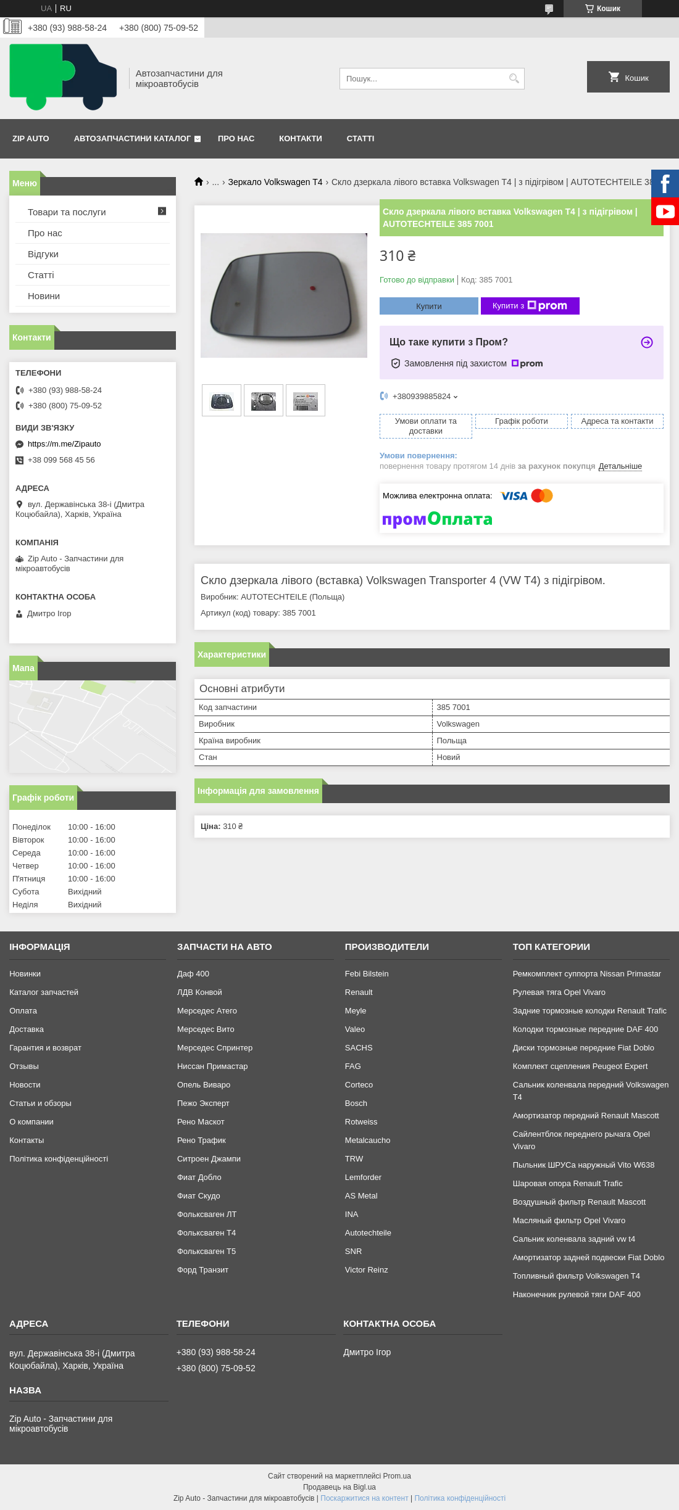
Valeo (355, 1029)
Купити (429, 306)
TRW (354, 1158)
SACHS (359, 1047)
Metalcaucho (368, 1140)
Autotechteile (368, 1232)
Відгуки (43, 254)
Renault (359, 992)
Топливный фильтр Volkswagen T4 (576, 1276)
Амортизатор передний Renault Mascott (586, 1115)
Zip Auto (30, 138)
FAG (353, 1066)
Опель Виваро (203, 1084)
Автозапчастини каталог (132, 138)
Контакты (26, 1140)
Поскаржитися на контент (364, 1498)
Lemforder (363, 1177)
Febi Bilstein (367, 973)
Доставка (26, 1029)
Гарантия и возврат (45, 1047)
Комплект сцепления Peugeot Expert (580, 1066)
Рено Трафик (201, 1140)
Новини (44, 296)
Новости (24, 1084)
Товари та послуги (67, 212)
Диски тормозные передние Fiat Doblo (583, 1047)
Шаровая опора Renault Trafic (568, 1183)
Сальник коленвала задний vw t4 (574, 1239)
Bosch (356, 1103)
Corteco (359, 1084)
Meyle (356, 1010)
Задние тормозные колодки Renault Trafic (590, 1010)
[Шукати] (514, 78)
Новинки (25, 973)
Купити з (530, 305)
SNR (353, 1251)
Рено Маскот (201, 1121)
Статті (360, 138)
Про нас (236, 138)
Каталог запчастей (43, 992)
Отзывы (24, 1066)
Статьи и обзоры (40, 1103)
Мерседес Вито (206, 1029)
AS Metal (361, 1195)
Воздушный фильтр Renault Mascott (579, 1202)
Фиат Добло (199, 1177)
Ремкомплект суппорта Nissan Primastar (587, 973)
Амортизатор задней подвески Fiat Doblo (589, 1257)
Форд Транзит (202, 1269)
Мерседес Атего (207, 1010)
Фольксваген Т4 (206, 1232)
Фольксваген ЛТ (206, 1214)
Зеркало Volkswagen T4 (275, 182)
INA (352, 1214)
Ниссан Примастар (212, 1066)
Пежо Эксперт (203, 1103)
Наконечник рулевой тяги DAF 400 (577, 1294)
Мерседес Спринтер (214, 1047)
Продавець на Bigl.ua (339, 1487)
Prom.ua (397, 1476)
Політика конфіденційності (58, 1158)
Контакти (300, 138)
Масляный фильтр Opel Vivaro (569, 1220)
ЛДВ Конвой (199, 992)
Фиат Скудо (198, 1195)
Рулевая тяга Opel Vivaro (559, 992)
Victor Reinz (366, 1269)
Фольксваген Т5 (206, 1251)
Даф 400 (193, 973)
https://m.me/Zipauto (64, 443)
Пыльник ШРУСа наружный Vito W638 (584, 1165)
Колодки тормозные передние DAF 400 (586, 1029)
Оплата (23, 1010)
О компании (31, 1121)
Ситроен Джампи (209, 1158)
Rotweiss (361, 1121)
